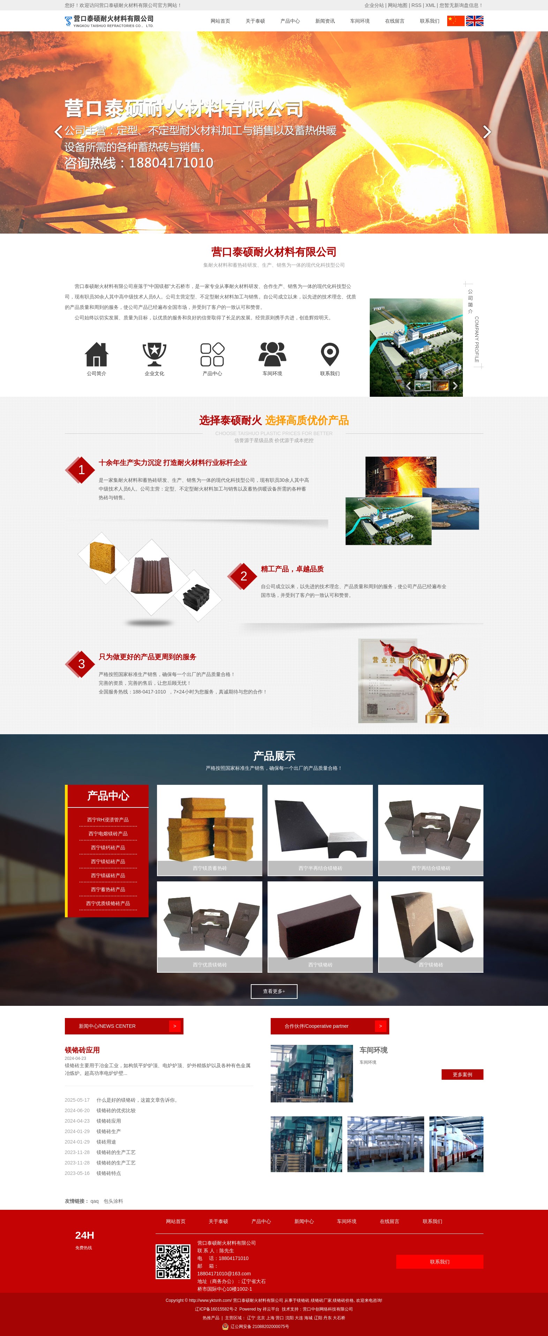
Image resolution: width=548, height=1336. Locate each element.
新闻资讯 (325, 21)
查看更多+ (274, 991)
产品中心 (290, 21)
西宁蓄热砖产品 (108, 889)
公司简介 (96, 373)
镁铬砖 (303, 1300)
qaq (94, 1201)
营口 (280, 1317)
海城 (308, 1317)
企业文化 (154, 373)
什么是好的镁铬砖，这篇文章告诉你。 (138, 1100)
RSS (417, 5)
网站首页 (220, 21)
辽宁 (251, 1317)
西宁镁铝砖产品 (108, 861)
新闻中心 (304, 1221)
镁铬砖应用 (82, 1050)
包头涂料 (113, 1201)
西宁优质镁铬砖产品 (108, 903)
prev (56, 134)
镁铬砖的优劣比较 (116, 1110)
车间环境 (360, 21)
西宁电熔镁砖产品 (108, 833)
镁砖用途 (106, 1142)
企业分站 (374, 5)
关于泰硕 (255, 21)
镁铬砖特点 (109, 1173)
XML (430, 5)
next (492, 134)
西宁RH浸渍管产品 (107, 819)
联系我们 (430, 21)
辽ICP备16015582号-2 (216, 1309)
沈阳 (289, 1317)
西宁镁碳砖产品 (108, 875)
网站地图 (397, 5)
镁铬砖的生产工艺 (116, 1152)
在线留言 (395, 21)
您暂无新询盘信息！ (461, 5)
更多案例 (462, 1074)
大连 (299, 1317)
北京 (261, 1317)
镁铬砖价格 (343, 1300)
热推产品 (211, 1317)
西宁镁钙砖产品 (108, 847)
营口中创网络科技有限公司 (328, 1309)
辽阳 (318, 1317)
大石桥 (339, 1317)
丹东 (327, 1317)
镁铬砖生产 (109, 1131)
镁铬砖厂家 (321, 1300)
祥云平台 (271, 1309)
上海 (270, 1317)
